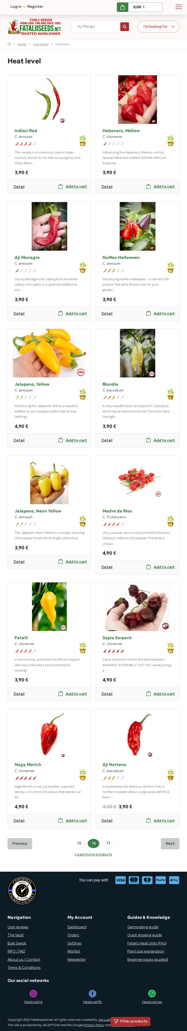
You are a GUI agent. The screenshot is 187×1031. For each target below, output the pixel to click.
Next (170, 844)
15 (79, 843)
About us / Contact (24, 960)
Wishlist (73, 951)
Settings (74, 943)
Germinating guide (143, 927)
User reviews (18, 927)
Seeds (22, 44)
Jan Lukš (104, 1020)
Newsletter (76, 960)
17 (108, 843)
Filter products (131, 1021)
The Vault (16, 935)
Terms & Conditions (24, 968)
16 (93, 843)
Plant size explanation (145, 951)
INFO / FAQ (16, 951)
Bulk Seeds (17, 943)
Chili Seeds (40, 44)
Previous (19, 844)
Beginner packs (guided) (147, 960)
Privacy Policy (94, 1025)
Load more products (93, 855)
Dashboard (76, 927)
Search (125, 27)
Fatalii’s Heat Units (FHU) (147, 943)
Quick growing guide (144, 935)
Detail (19, 187)
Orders (73, 935)
